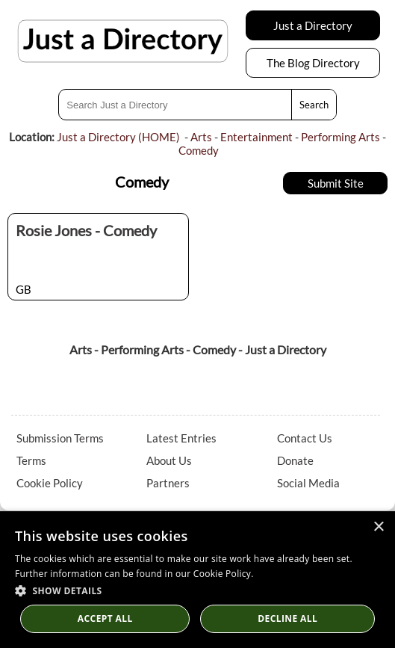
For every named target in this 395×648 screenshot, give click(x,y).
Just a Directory (312, 25)
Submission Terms (60, 438)
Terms (31, 460)
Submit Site (336, 183)
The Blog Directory (313, 63)
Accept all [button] (105, 618)
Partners (168, 483)
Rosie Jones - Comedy (86, 230)
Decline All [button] (287, 618)
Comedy (198, 150)
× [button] (378, 527)
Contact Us (304, 438)
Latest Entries (181, 438)
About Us (169, 460)
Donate (295, 460)
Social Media (308, 483)
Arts (201, 137)
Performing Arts (340, 137)
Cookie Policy (49, 483)
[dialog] (197, 579)
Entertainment (256, 137)
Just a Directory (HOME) (118, 137)
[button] (197, 590)
